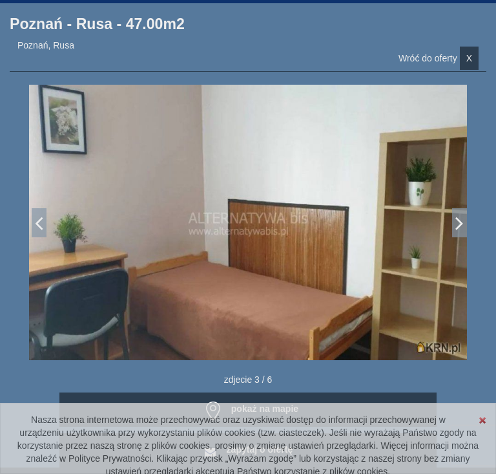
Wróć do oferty (438, 58)
